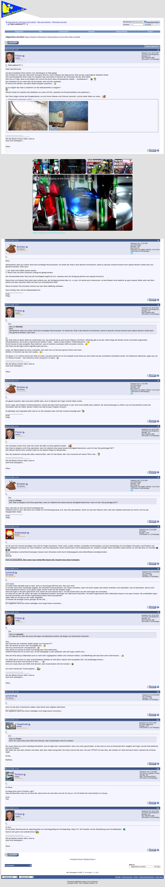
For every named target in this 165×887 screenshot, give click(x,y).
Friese (18, 55)
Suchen (150, 31)
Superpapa (21, 532)
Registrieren (19, 31)
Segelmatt (22, 724)
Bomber (21, 246)
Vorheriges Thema (76, 859)
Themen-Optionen (151, 46)
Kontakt (118, 877)
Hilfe (40, 31)
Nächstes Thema (88, 859)
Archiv (136, 877)
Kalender (91, 31)
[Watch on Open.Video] (41, 226)
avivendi (10, 572)
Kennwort (126, 24)
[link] (36, 178)
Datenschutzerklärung (146, 877)
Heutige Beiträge (121, 31)
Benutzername (127, 22)
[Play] (99, 166)
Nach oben (159, 877)
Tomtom (18, 774)
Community (64, 31)
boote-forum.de (127, 877)
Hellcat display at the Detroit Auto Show (62, 178)
